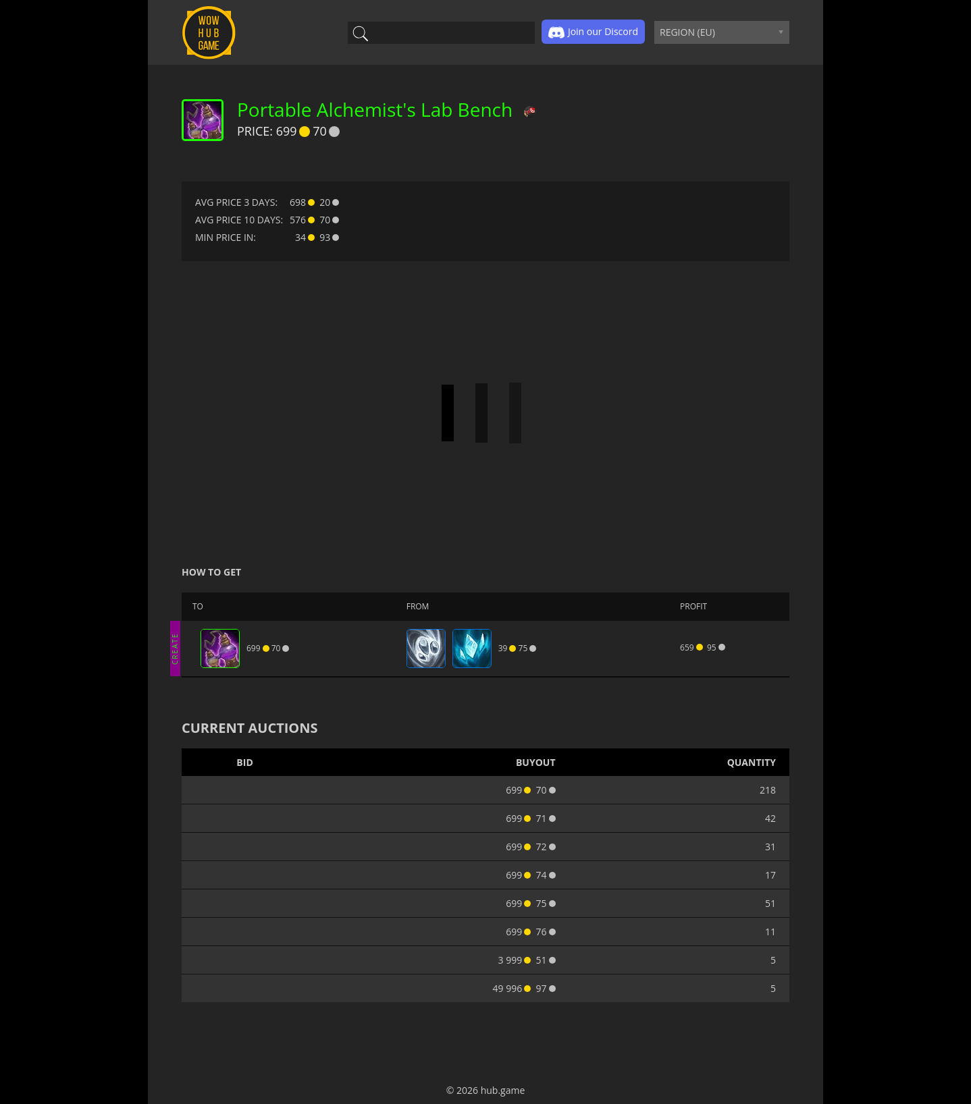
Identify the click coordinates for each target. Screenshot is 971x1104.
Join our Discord (593, 32)
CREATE (175, 648)
